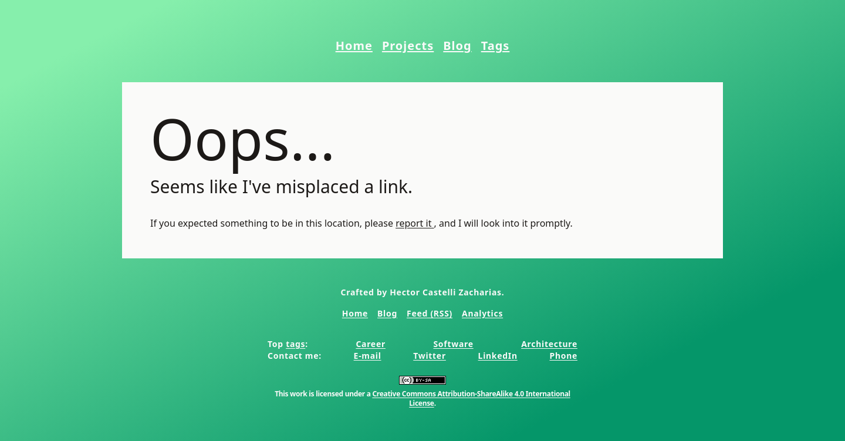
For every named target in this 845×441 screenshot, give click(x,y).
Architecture (549, 343)
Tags (495, 45)
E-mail (367, 355)
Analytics (482, 313)
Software (453, 343)
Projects (408, 45)
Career (371, 343)
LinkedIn (498, 355)
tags (295, 343)
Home (354, 45)
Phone (563, 355)
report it (415, 223)
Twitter (429, 355)
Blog (457, 45)
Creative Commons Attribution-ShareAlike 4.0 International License (471, 398)
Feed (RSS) (429, 313)
